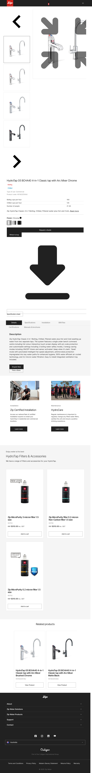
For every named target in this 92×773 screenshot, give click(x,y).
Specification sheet (46, 312)
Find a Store (16, 370)
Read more (74, 211)
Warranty (77, 763)
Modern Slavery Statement (48, 763)
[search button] (21, 218)
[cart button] (48, 3)
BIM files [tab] (62, 323)
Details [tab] (14, 323)
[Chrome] (9, 222)
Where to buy (14, 235)
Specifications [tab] (30, 323)
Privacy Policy (31, 763)
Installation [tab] (46, 323)
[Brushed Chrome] (14, 222)
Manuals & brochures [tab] (32, 327)
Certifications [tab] (14, 327)
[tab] (17, 49)
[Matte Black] (19, 222)
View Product (29, 685)
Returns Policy (66, 763)
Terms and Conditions (15, 763)
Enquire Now (16, 367)
